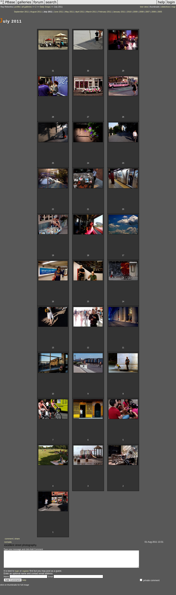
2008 (141, 12)
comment (9, 539)
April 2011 (80, 12)
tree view (144, 7)
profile (17, 7)
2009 (135, 12)
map (173, 7)
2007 (147, 12)
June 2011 (58, 12)
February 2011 (104, 12)
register (25, 574)
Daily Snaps (45, 7)
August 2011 (36, 12)
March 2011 (91, 12)
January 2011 (119, 12)
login (17, 574)
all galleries (27, 7)
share (17, 539)
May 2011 (69, 12)
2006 (153, 12)
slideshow (165, 7)
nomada (8, 542)
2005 (160, 12)
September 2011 (21, 12)
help (24, 583)
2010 (129, 12)
